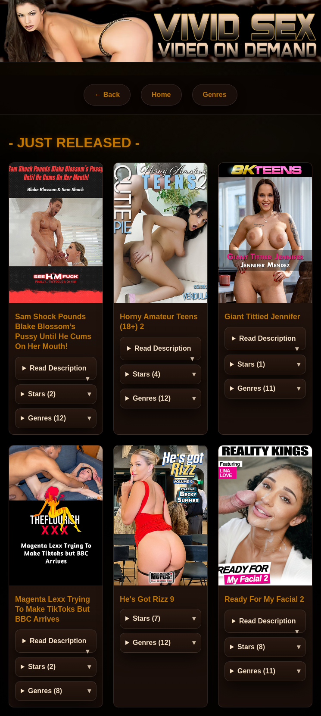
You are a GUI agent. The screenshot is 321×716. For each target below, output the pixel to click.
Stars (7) (146, 618)
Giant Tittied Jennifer (262, 316)
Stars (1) (251, 364)
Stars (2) (42, 394)
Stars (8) (251, 647)
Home (161, 94)
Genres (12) (47, 418)
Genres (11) (256, 388)
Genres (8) (45, 690)
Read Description (58, 368)
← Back (107, 94)
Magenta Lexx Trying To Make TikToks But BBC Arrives (52, 609)
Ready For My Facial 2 (264, 599)
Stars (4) (146, 374)
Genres (215, 94)
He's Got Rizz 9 (147, 599)
